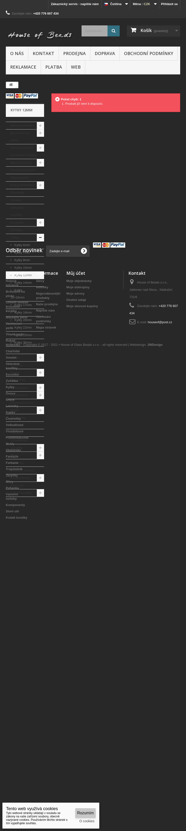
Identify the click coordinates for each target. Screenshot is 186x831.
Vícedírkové (19, 395)
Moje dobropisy (78, 561)
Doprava (105, 53)
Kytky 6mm (22, 245)
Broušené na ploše (20, 136)
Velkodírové (19, 387)
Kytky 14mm (23, 282)
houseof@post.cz (160, 596)
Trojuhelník (18, 440)
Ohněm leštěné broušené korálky (23, 151)
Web (76, 67)
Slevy (40, 555)
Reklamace (23, 67)
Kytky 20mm (23, 320)
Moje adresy (75, 567)
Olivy (14, 455)
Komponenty (20, 478)
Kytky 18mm (23, 312)
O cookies (86, 821)
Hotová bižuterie (22, 125)
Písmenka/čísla (21, 402)
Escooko (16, 222)
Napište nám (45, 584)
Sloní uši (16, 485)
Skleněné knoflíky (17, 211)
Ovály (14, 410)
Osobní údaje (76, 573)
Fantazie (16, 425)
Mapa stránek (46, 601)
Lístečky (16, 365)
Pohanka (16, 463)
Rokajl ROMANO (22, 185)
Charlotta (17, 192)
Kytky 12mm (23, 275)
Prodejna (74, 53)
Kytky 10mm (23, 267)
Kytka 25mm (23, 335)
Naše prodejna (47, 578)
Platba (53, 67)
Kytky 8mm (22, 260)
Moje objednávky (79, 555)
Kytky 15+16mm (17, 293)
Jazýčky (16, 448)
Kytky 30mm (23, 342)
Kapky (15, 372)
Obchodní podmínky (148, 53)
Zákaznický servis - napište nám (75, 4)
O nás (17, 53)
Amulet (15, 200)
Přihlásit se (169, 4)
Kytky (14, 237)
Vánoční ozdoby (22, 470)
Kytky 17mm (23, 305)
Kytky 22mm (23, 327)
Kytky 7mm (22, 252)
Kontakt (43, 53)
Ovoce (15, 350)
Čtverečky (17, 380)
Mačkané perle (21, 162)
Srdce (14, 357)
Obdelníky (18, 418)
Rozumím (85, 813)
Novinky (42, 561)
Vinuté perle (19, 177)
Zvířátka (16, 230)
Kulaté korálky (21, 493)
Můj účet (75, 547)
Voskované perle (22, 170)
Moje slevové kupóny (82, 580)
